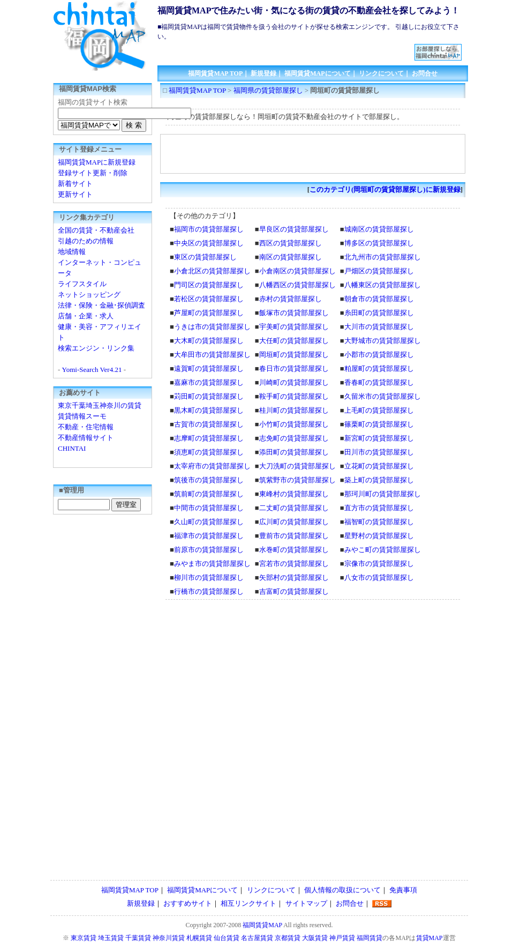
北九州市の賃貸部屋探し (382, 257)
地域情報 (72, 252)
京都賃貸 (287, 938)
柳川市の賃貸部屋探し (209, 577)
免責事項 (403, 890)
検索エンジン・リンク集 (96, 348)
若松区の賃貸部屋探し (209, 299)
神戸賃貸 (342, 938)
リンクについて (381, 73)
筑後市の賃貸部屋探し (209, 480)
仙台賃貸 (226, 938)
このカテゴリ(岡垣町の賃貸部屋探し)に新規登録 (385, 189)
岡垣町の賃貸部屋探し (294, 355)
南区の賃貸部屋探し (290, 257)
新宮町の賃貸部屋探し (379, 438)
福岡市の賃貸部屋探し (209, 229)
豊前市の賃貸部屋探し (294, 536)
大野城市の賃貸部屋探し (382, 341)
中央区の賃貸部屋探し (209, 243)
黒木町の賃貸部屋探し (209, 410)
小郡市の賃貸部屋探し (379, 355)
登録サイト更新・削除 (92, 173)
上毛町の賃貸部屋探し (379, 410)
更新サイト (75, 194)
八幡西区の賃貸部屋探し (297, 285)
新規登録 (263, 73)
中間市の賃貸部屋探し (209, 508)
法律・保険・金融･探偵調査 (101, 305)
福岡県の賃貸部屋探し (268, 90)
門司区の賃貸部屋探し (209, 285)
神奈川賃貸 (169, 938)
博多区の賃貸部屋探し (379, 243)
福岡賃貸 (369, 938)
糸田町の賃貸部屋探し (379, 313)
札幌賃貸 (199, 938)
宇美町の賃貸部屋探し (294, 327)
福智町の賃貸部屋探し (379, 522)
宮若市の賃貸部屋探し (294, 564)
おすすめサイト (187, 903)
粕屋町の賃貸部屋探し (379, 368)
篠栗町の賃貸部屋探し (379, 424)
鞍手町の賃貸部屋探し (294, 396)
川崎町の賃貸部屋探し (294, 382)
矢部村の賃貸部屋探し (294, 577)
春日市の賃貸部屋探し (294, 368)
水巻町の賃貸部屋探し (294, 550)
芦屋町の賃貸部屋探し (209, 313)
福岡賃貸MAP (262, 925)
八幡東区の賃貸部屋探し (382, 285)
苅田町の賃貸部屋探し (209, 396)
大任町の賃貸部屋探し (294, 341)
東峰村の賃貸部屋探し (294, 494)
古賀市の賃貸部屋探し (209, 424)
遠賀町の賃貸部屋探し (209, 368)
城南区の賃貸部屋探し (379, 229)
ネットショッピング (89, 294)
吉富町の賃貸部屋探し (294, 591)
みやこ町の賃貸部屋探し (382, 550)
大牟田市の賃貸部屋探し (212, 355)
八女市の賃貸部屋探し (379, 577)
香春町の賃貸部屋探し (379, 382)
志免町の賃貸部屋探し (294, 438)
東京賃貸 (83, 938)
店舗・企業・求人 (86, 316)
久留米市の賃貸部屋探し (382, 396)
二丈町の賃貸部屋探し (294, 508)
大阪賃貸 (315, 938)
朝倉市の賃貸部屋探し (379, 299)
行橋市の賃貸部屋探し (209, 591)
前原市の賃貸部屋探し (209, 550)
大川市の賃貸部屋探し (379, 327)
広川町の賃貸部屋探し (294, 522)
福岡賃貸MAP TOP (215, 73)
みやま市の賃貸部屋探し (212, 564)
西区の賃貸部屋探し (290, 243)
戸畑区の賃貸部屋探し (379, 271)
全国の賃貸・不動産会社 (96, 230)
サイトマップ (306, 903)
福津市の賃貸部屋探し (209, 536)
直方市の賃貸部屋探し (379, 508)
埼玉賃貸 (111, 938)
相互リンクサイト (248, 903)
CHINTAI (72, 448)
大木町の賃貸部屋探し (209, 341)
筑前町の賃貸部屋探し (209, 494)
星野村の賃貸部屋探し (379, 536)
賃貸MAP (429, 938)
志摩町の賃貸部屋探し (209, 438)
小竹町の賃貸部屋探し (294, 424)
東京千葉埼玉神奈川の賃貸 (99, 405)
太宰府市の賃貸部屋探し (212, 466)
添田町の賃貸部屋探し (294, 452)
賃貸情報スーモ (82, 416)
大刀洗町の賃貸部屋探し (297, 466)
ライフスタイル (82, 284)
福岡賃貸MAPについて (317, 73)
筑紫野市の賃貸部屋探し (297, 480)
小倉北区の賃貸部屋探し (212, 271)
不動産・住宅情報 (86, 427)
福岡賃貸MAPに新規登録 (96, 162)
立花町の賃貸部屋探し (379, 466)
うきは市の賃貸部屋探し (212, 327)
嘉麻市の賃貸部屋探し (209, 382)
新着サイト (75, 184)
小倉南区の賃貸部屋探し (297, 271)
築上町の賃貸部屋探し (379, 480)
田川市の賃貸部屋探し (379, 452)
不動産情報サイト (86, 438)
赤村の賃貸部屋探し (290, 299)
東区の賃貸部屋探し (205, 257)
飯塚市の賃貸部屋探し (294, 313)
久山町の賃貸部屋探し (209, 522)
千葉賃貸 (138, 938)
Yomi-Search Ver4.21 (92, 370)
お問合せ (424, 73)
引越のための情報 (86, 241)
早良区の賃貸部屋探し (294, 229)
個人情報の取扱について (342, 890)
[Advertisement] (286, 48)
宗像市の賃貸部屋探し (379, 564)
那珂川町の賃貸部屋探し (382, 494)
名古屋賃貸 (257, 938)
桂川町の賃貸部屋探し (294, 410)
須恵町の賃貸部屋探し (209, 452)
